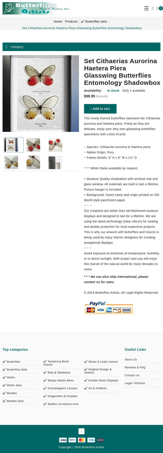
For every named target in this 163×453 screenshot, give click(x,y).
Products (71, 21)
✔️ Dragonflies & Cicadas (60, 396)
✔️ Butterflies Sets (94, 21)
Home (58, 21)
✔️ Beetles (10, 393)
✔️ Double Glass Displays (101, 380)
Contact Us (132, 375)
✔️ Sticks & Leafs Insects (101, 361)
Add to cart (100, 108)
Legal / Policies (135, 383)
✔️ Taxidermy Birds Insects (56, 363)
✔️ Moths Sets (12, 385)
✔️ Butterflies (11, 361)
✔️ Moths (9, 377)
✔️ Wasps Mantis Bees (58, 380)
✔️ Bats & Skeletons (56, 372)
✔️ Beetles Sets (13, 401)
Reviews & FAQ (135, 367)
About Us (131, 359)
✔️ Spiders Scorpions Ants (61, 404)
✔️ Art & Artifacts (95, 388)
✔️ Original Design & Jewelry (98, 371)
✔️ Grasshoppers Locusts (60, 388)
